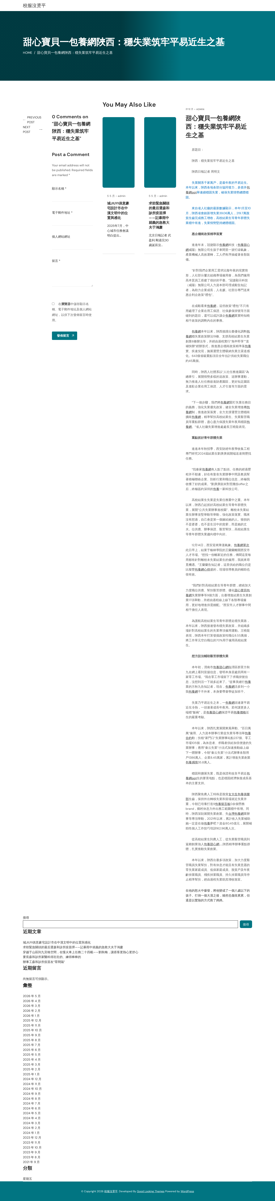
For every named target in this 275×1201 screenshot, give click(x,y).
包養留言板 (223, 804)
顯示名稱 (60, 189)
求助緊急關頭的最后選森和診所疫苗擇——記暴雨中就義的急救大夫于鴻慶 (159, 215)
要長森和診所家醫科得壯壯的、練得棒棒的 (52, 957)
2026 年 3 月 (31, 1006)
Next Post (26, 129)
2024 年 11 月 (32, 1084)
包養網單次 (242, 545)
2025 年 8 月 (32, 1040)
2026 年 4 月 (32, 1001)
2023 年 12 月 (32, 1138)
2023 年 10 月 (32, 1147)
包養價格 (240, 712)
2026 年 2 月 (31, 1011)
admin (201, 109)
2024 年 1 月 (31, 1133)
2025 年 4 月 (32, 1060)
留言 (57, 261)
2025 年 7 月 (31, 1045)
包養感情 (192, 762)
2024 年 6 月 (32, 1108)
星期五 (27, 1179)
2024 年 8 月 (32, 1099)
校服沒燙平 (34, 5)
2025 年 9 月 (32, 1035)
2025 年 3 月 (31, 1065)
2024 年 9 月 (32, 1094)
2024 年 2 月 (31, 1128)
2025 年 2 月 (31, 1069)
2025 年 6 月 (32, 1050)
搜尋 (26, 918)
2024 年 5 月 (32, 1113)
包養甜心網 (221, 667)
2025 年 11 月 (32, 1025)
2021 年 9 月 (31, 1162)
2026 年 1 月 (31, 1016)
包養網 (224, 245)
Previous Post (35, 119)
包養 (248, 346)
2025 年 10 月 (32, 1030)
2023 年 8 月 (31, 1157)
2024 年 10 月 (32, 1089)
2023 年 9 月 (31, 1152)
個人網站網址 (62, 237)
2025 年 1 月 (31, 1074)
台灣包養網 (236, 814)
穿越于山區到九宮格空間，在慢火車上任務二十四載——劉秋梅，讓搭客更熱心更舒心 (80, 952)
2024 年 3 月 (31, 1123)
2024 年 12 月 (32, 1079)
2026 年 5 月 (32, 996)
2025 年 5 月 (32, 1055)
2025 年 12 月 (32, 1020)
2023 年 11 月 (31, 1143)
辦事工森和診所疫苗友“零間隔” (44, 962)
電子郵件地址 (63, 213)
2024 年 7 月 (31, 1103)
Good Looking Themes (150, 1191)
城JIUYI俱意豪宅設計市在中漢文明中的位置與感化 (119, 210)
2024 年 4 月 (32, 1118)
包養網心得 (202, 569)
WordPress (187, 1191)
